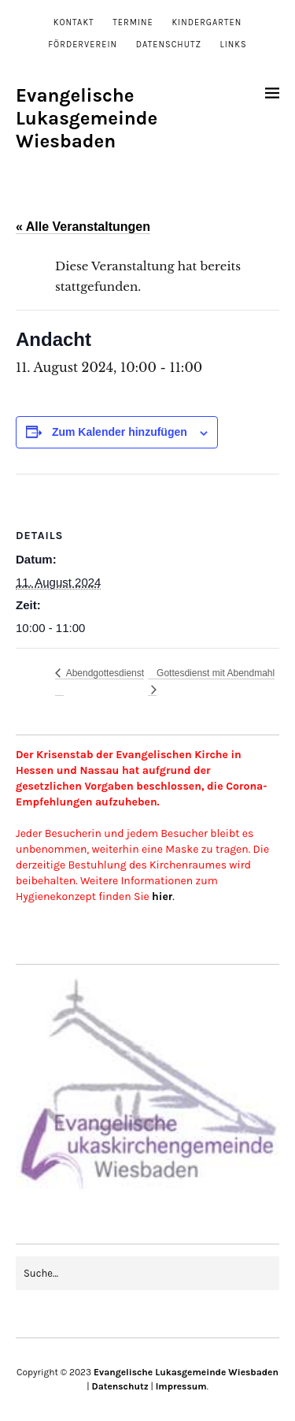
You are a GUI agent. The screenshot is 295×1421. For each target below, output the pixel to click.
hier (162, 896)
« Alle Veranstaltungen (83, 226)
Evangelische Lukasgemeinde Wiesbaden (86, 118)
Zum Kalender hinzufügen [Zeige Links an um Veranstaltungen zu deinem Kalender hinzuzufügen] (119, 432)
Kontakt (73, 22)
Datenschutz (168, 44)
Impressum (181, 1386)
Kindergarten (206, 22)
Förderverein (82, 44)
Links (233, 44)
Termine (132, 22)
